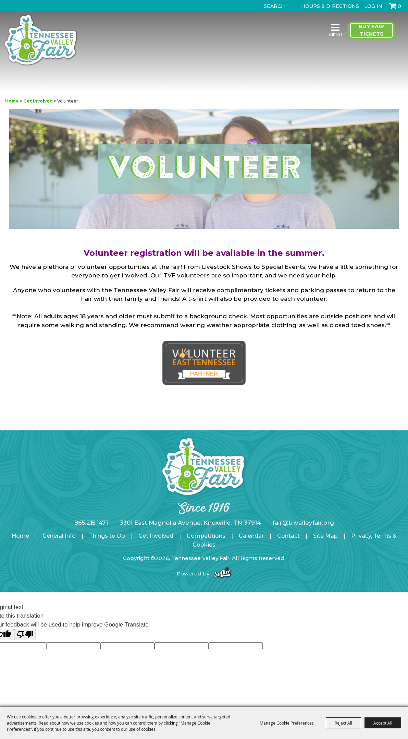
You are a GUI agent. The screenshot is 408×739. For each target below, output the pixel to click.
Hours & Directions (330, 6)
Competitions (206, 536)
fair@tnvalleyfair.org (303, 522)
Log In (373, 6)
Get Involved (38, 101)
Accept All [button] (382, 723)
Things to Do (107, 536)
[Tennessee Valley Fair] (42, 40)
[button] (204, 170)
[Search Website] (276, 6)
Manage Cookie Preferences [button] (287, 723)
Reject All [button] (343, 723)
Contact (288, 536)
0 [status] (399, 6)
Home (12, 101)
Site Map (325, 536)
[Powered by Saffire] (222, 573)
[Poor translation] (25, 634)
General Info (59, 536)
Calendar (251, 536)
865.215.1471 (91, 522)
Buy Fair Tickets (371, 30)
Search (258, 6)
